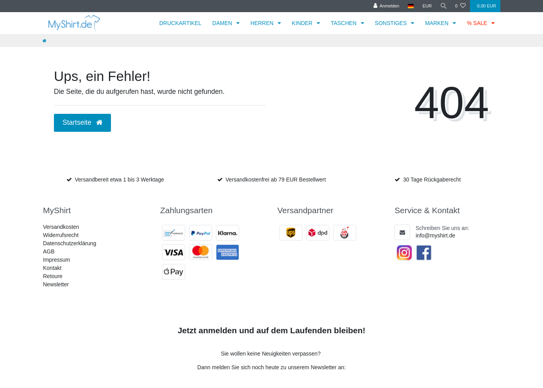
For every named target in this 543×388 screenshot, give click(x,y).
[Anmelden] (385, 6)
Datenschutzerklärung (69, 243)
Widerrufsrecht (61, 235)
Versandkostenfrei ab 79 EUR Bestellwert (275, 179)
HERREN (262, 23)
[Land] (410, 6)
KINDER (303, 23)
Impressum (56, 260)
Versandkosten (61, 227)
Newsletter (56, 284)
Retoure (53, 276)
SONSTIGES (392, 23)
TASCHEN (344, 23)
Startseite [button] (82, 122)
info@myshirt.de (435, 235)
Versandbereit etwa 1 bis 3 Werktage (119, 179)
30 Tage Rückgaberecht (432, 179)
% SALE (478, 23)
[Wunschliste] (460, 6)
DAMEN (223, 23)
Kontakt (52, 268)
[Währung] (426, 6)
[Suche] (443, 6)
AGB (49, 251)
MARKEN (437, 23)
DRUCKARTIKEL (180, 23)
